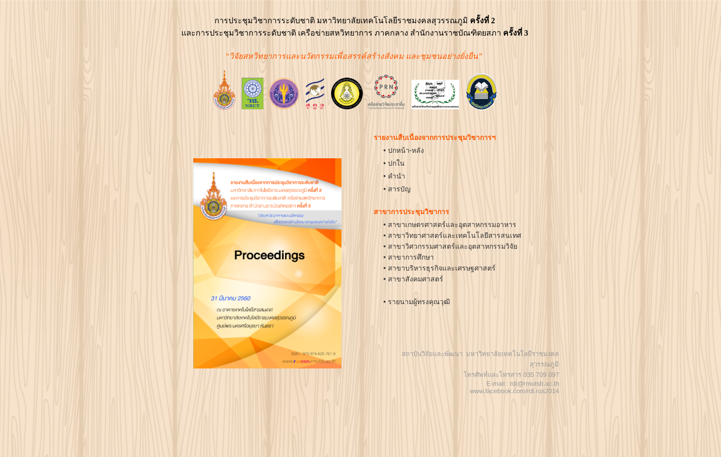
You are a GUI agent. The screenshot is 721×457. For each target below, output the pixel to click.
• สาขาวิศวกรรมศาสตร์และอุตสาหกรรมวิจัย (450, 246)
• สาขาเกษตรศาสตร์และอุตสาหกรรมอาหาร (449, 224)
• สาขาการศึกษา (408, 257)
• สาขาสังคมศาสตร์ (413, 279)
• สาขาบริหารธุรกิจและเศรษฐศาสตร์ (439, 268)
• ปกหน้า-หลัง (403, 150)
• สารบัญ (397, 189)
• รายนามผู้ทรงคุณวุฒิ (416, 302)
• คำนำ (394, 176)
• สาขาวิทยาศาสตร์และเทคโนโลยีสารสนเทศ (452, 235)
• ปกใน (394, 163)
